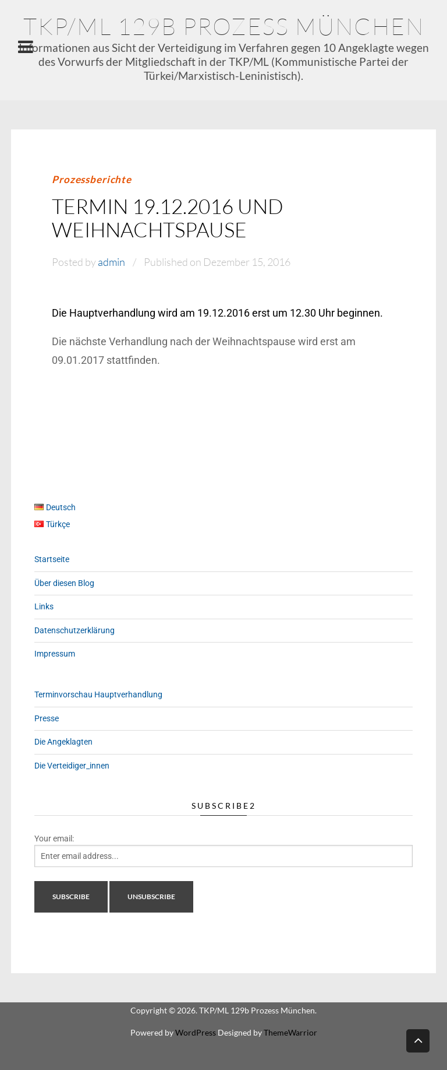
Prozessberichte (92, 179)
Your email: (54, 838)
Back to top (418, 1040)
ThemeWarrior (290, 1032)
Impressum (54, 653)
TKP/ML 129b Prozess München (223, 26)
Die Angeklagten (63, 741)
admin (111, 261)
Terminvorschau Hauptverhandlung (98, 694)
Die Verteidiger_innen (71, 765)
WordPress (195, 1032)
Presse (46, 718)
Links (44, 606)
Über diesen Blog (64, 583)
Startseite (51, 559)
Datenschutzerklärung (74, 630)
